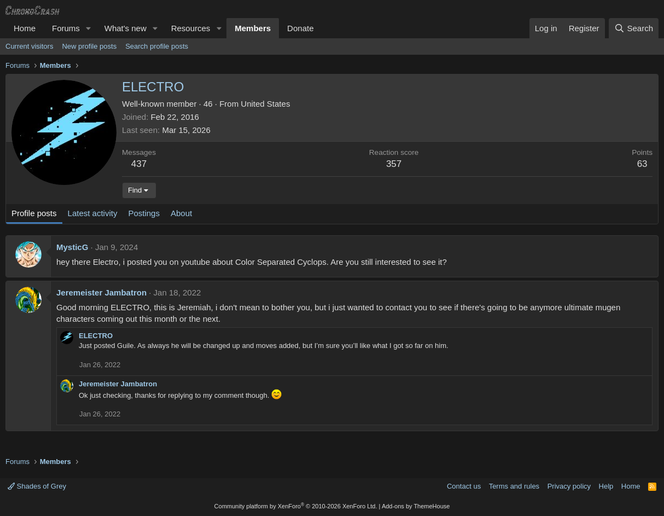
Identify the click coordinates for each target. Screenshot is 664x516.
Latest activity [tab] (93, 213)
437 (139, 164)
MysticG (72, 247)
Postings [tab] (144, 213)
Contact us (464, 486)
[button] (88, 28)
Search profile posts (156, 46)
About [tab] (181, 213)
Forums (66, 28)
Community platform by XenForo (295, 506)
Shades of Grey (37, 486)
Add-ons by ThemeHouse (416, 506)
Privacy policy (569, 486)
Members (253, 28)
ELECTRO (96, 336)
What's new (125, 28)
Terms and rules (514, 486)
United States (265, 103)
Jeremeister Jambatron (101, 292)
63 (642, 164)
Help (606, 486)
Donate (300, 28)
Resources (191, 28)
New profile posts (89, 46)
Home (25, 28)
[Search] (634, 28)
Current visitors (29, 46)
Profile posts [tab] (34, 213)
